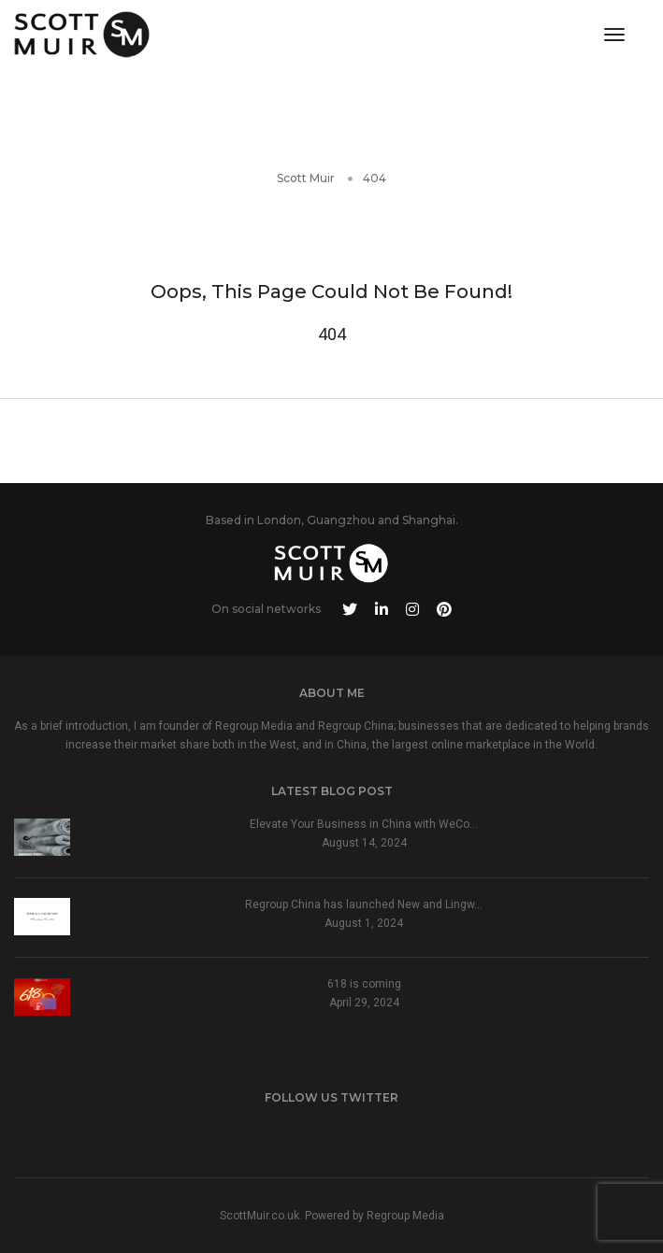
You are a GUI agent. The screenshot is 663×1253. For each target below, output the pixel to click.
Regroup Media (405, 1215)
